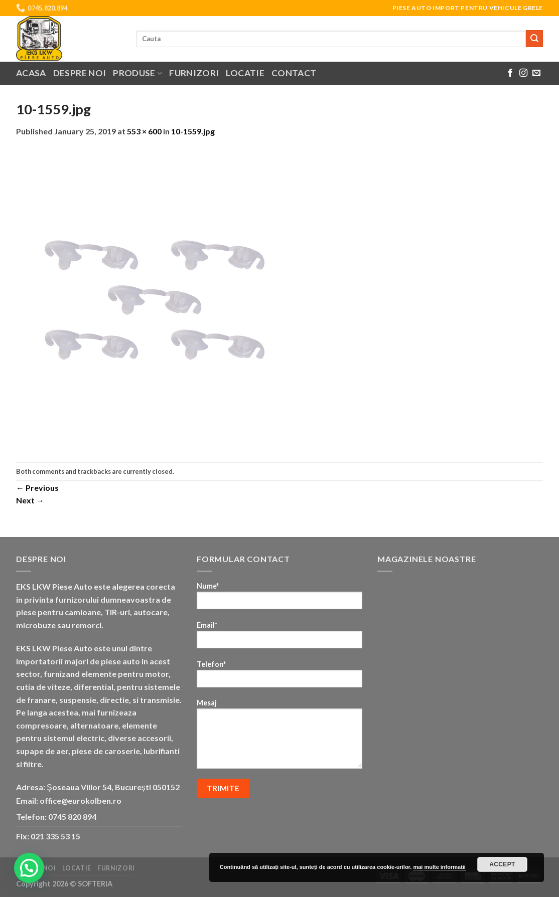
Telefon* (279, 677)
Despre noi (79, 73)
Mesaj (279, 737)
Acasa (31, 73)
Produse (137, 73)
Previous (37, 487)
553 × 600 (144, 131)
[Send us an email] (536, 73)
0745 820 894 (72, 816)
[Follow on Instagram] (523, 73)
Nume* (279, 599)
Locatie (245, 73)
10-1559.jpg (193, 131)
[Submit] (534, 38)
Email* (279, 638)
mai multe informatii (439, 867)
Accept (502, 864)
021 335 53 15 (55, 836)
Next (30, 500)
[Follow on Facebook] (510, 73)
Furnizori (194, 73)
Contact (293, 73)
